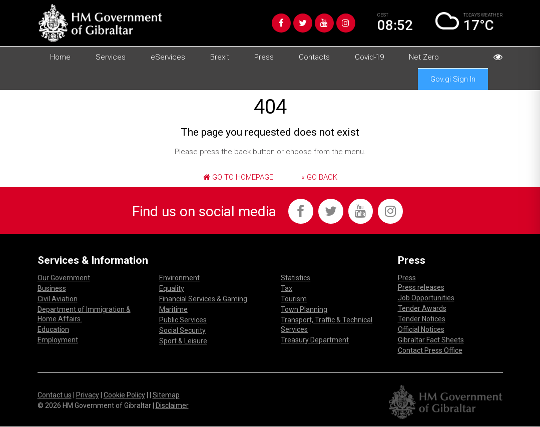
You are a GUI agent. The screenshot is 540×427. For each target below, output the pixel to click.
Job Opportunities (426, 298)
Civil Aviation (58, 299)
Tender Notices (421, 319)
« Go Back (319, 177)
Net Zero (424, 57)
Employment (58, 340)
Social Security (182, 330)
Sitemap (166, 395)
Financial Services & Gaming (203, 299)
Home (60, 57)
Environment (179, 278)
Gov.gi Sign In (452, 79)
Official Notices (421, 329)
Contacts (314, 57)
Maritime (173, 309)
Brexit (219, 57)
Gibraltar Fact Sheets (431, 340)
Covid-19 (369, 57)
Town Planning (304, 309)
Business (52, 288)
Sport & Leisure (183, 341)
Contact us (55, 395)
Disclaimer (172, 405)
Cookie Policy (124, 395)
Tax (286, 288)
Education (53, 329)
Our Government (64, 278)
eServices (168, 57)
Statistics (295, 278)
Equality (171, 288)
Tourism (294, 299)
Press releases (421, 287)
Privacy (87, 395)
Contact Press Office (430, 350)
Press (264, 57)
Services (111, 57)
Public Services (183, 320)
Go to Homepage (238, 177)
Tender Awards (422, 308)
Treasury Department (315, 340)
